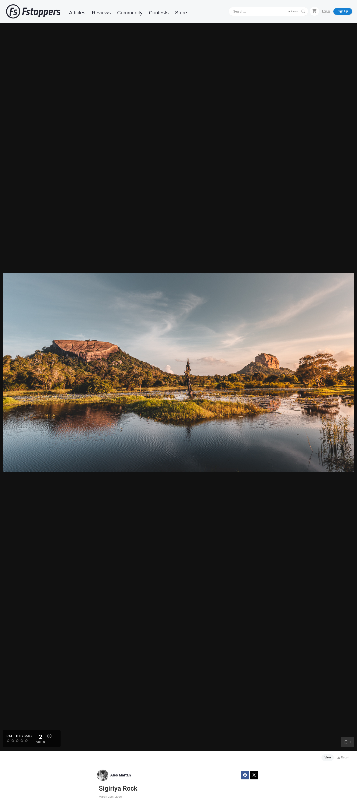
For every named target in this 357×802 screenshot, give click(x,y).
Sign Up (343, 11)
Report (343, 757)
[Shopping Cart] (314, 11)
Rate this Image (20, 736)
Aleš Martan (120, 775)
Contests (159, 13)
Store (181, 13)
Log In (326, 11)
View (328, 757)
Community (130, 13)
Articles (77, 13)
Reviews (101, 13)
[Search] (258, 11)
